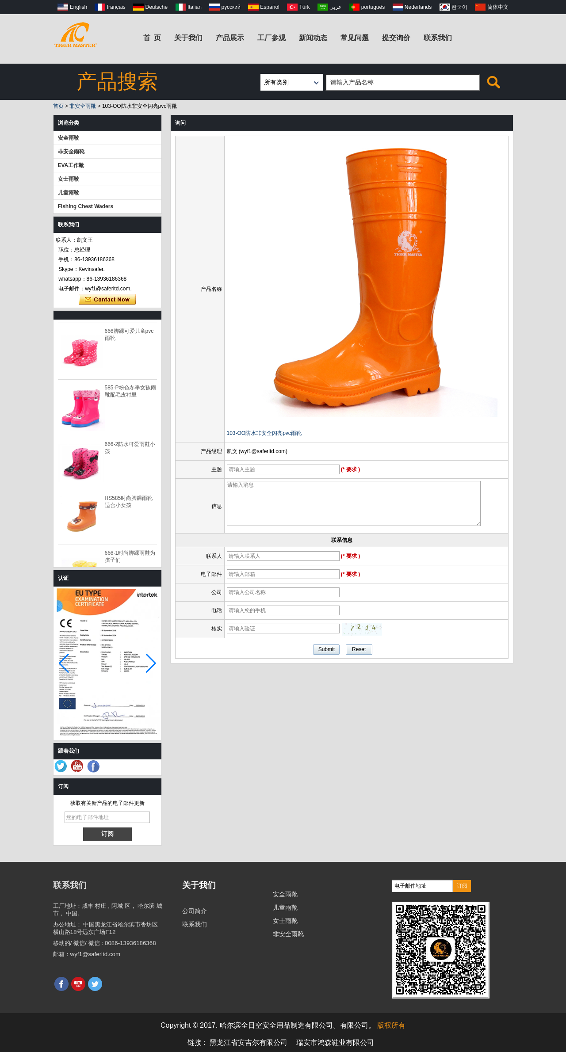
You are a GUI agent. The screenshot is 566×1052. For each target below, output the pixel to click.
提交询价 (396, 38)
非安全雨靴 (82, 106)
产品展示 (230, 38)
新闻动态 (313, 38)
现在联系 (107, 299)
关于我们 (188, 38)
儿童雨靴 (68, 193)
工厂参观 (271, 38)
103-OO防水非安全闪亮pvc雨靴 (264, 433)
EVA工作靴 (71, 165)
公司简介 (194, 911)
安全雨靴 (68, 138)
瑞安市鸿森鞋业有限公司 (335, 1042)
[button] (151, 663)
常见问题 (354, 38)
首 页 (152, 38)
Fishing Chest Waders (86, 206)
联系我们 (438, 38)
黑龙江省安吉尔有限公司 (248, 1042)
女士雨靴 (68, 179)
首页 (58, 106)
